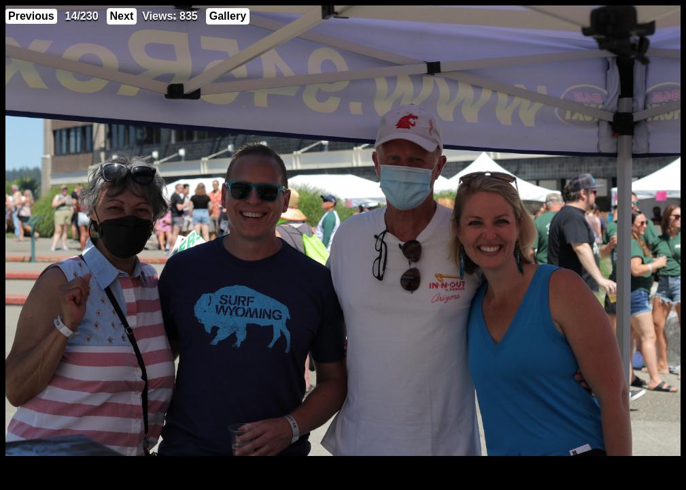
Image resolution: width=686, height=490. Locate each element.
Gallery (227, 16)
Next (122, 16)
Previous (31, 16)
